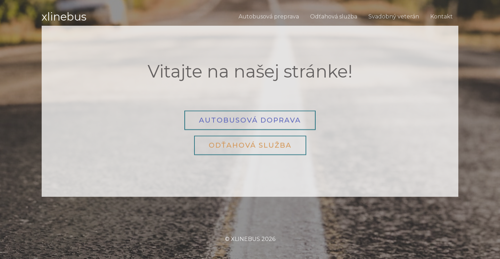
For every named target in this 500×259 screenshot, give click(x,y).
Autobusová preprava (269, 16)
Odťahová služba (333, 16)
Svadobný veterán (393, 16)
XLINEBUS (64, 16)
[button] (250, 119)
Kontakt (441, 16)
